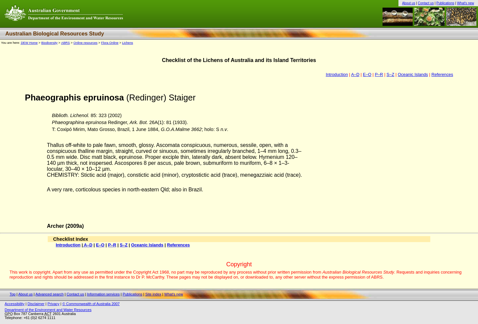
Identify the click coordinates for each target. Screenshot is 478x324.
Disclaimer (36, 304)
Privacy (53, 304)
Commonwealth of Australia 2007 (91, 304)
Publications (445, 3)
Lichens (127, 42)
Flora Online (109, 42)
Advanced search (49, 294)
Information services (103, 294)
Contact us (426, 3)
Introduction (337, 74)
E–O (367, 74)
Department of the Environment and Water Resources (48, 310)
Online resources (86, 42)
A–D (355, 74)
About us (408, 3)
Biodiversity (49, 42)
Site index (153, 294)
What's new (465, 3)
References (442, 74)
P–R (379, 74)
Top (13, 294)
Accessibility (15, 304)
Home (29, 42)
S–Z (390, 74)
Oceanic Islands (413, 74)
